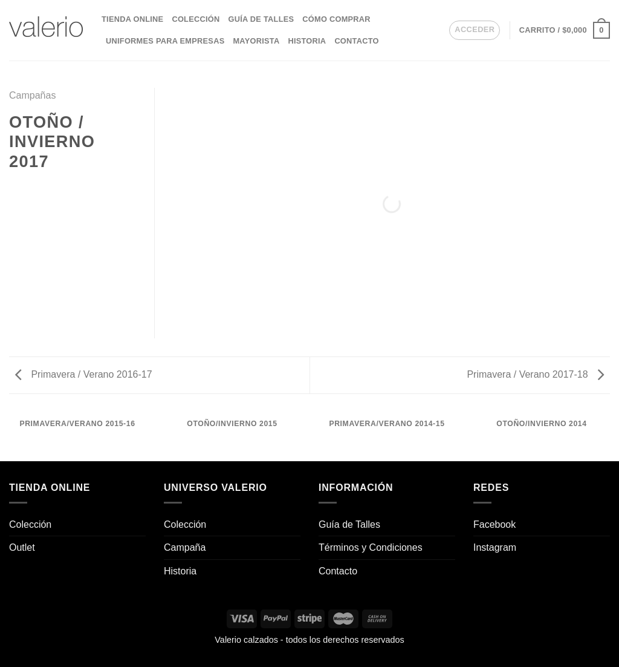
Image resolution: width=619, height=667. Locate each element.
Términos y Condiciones (371, 547)
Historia (307, 40)
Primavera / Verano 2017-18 (535, 374)
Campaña (185, 547)
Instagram (494, 547)
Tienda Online (132, 19)
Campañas (32, 95)
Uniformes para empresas (165, 40)
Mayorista (256, 40)
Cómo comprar (336, 19)
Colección (195, 19)
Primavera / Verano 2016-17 (83, 374)
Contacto (356, 40)
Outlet (22, 547)
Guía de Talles (261, 19)
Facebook (494, 524)
